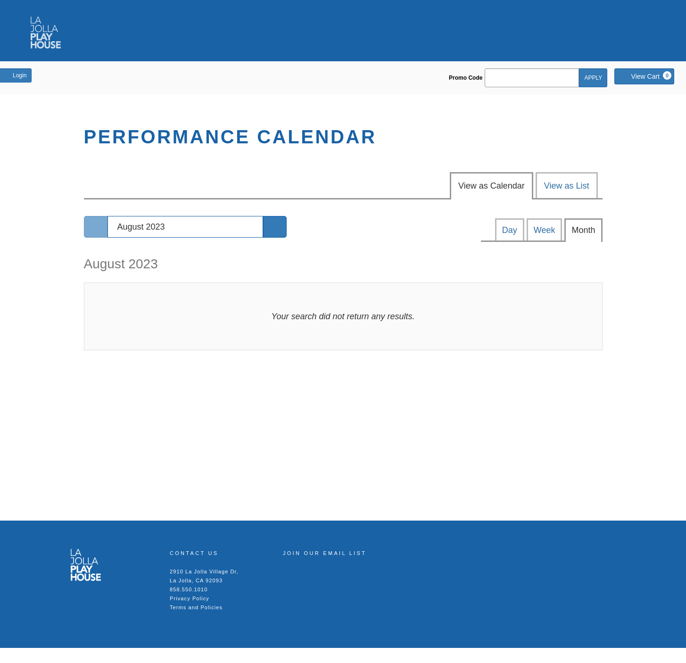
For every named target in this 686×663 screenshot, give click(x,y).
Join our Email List (324, 553)
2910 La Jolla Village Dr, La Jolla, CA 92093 (204, 576)
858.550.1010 (189, 589)
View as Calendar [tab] (491, 186)
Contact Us (194, 553)
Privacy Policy (189, 598)
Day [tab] (509, 230)
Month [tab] (583, 230)
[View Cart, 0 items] (644, 76)
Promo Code (465, 78)
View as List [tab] (566, 186)
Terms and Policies (196, 607)
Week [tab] (544, 230)
